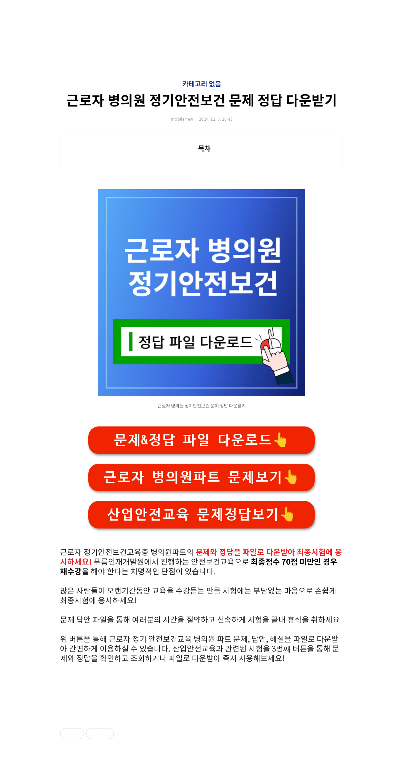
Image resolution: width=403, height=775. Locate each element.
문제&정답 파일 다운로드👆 (201, 440)
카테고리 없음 (201, 84)
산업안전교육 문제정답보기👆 (201, 514)
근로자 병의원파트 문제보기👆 (201, 477)
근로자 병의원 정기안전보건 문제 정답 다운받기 (201, 101)
